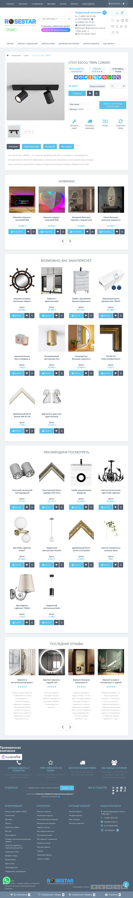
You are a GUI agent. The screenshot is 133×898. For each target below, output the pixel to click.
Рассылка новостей (76, 823)
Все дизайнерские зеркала (47, 819)
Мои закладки (74, 819)
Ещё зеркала (108, 44)
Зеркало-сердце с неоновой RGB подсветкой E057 (51, 218)
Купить (16, 315)
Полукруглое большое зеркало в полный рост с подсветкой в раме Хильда (81, 357)
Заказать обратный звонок (55, 26)
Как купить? (66, 146)
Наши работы (64, 3)
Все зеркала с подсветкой (47, 839)
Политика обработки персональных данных (14, 846)
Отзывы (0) (50, 146)
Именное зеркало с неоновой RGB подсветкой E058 (22, 218)
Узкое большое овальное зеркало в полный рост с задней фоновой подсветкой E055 (111, 218)
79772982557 (83, 19)
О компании (11, 3)
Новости (79, 3)
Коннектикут (114, 3)
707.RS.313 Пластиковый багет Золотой (110, 357)
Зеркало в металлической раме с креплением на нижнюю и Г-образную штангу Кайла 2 (22, 681)
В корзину (17, 231)
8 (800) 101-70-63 (84, 22)
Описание (13, 146)
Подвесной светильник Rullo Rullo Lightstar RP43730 (51, 606)
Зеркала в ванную (91, 44)
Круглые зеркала (43, 847)
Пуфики (40, 851)
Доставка (26, 3)
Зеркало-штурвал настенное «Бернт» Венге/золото (22, 300)
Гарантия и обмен (12, 827)
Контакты (92, 3)
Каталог (10, 44)
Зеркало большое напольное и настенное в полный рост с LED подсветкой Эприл (81, 681)
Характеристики (31, 146)
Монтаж (50, 3)
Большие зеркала (44, 811)
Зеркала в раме (48, 44)
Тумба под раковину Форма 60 (81, 491)
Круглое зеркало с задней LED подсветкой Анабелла (51, 681)
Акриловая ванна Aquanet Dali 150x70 (110, 299)
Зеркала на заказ (43, 843)
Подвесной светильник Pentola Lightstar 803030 (51, 549)
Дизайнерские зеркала (69, 44)
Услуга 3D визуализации (55, 29)
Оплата (38, 3)
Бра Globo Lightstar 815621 (22, 549)
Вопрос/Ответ (10, 859)
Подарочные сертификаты (15, 871)
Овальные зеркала (44, 855)
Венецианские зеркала (46, 823)
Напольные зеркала (45, 815)
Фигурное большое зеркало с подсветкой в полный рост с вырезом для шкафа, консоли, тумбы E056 (81, 218)
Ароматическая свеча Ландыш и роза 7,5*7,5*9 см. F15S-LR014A (22, 357)
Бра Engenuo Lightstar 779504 (22, 606)
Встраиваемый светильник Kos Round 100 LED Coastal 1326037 (51, 357)
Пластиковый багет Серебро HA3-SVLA (51, 491)
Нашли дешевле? (97, 86)
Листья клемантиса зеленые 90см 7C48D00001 (110, 549)
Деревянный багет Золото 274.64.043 (81, 549)
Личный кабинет (75, 811)
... (118, 44)
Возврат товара (11, 856)
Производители (11, 867)
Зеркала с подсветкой (28, 44)
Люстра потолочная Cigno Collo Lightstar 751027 (111, 491)
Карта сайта (10, 863)
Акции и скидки (43, 859)
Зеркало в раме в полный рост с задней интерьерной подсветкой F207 (111, 681)
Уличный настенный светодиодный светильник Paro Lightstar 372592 (22, 491)
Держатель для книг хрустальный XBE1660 (52, 415)
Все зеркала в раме (44, 835)
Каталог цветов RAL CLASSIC (16, 811)
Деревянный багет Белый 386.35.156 (22, 415)
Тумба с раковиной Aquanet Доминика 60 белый (81, 300)
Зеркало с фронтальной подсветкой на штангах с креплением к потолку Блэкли (51, 300)
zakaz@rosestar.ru (85, 25)
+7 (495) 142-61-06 (85, 16)
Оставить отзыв (119, 70)
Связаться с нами (12, 852)
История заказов (75, 815)
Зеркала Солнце (43, 827)
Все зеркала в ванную (45, 831)
